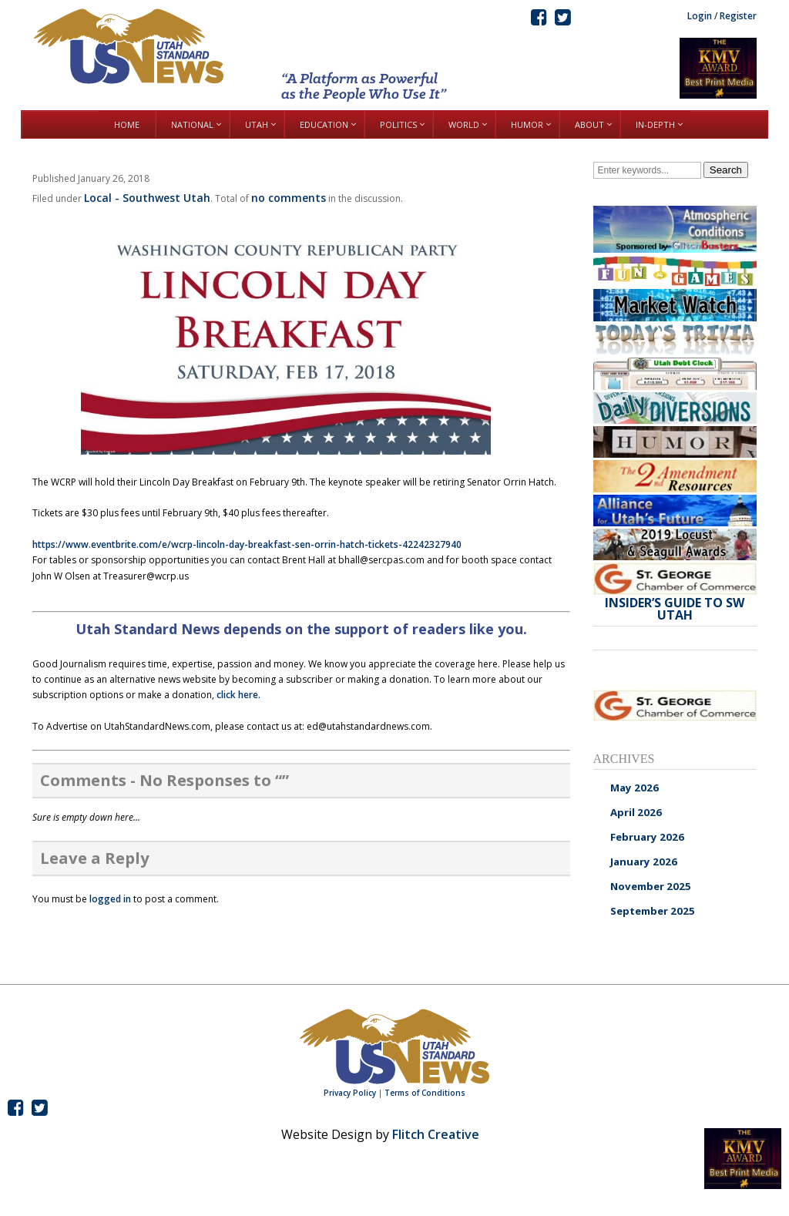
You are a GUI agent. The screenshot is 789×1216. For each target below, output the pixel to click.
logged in (110, 898)
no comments (288, 197)
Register (738, 15)
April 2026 (636, 812)
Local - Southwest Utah (147, 197)
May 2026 (634, 787)
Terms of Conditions (424, 1092)
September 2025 (652, 911)
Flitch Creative (435, 1134)
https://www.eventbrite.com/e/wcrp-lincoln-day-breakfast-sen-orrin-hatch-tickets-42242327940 (247, 544)
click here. (238, 694)
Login (699, 15)
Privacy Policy (350, 1092)
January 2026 (643, 861)
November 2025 (650, 886)
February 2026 (647, 837)
